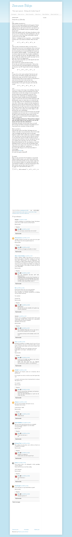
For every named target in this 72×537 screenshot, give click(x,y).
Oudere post (36, 529)
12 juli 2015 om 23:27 (25, 229)
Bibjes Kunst (38, 14)
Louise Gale (22, 213)
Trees (16, 341)
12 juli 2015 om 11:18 (22, 462)
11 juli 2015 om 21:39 (26, 422)
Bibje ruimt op (21, 14)
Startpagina (13, 14)
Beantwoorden (18, 224)
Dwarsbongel (17, 485)
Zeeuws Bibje (22, 6)
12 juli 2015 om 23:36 (25, 494)
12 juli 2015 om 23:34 (25, 389)
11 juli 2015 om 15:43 (21, 341)
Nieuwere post (15, 529)
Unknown (17, 402)
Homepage (26, 529)
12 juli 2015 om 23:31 (25, 328)
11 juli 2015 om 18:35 (23, 402)
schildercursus (26, 213)
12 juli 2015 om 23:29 (25, 273)
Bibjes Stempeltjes (30, 14)
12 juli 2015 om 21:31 (24, 485)
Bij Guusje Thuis (18, 443)
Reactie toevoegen (16, 502)
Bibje (19, 229)
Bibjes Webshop (45, 14)
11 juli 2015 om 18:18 (22, 370)
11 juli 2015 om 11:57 (26, 237)
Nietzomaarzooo (18, 237)
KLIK (20, 150)
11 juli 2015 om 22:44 (26, 443)
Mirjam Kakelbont (18, 422)
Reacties (18, 227)
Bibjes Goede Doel (54, 14)
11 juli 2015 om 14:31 (22, 316)
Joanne (16, 462)
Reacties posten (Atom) (23, 531)
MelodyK (16, 370)
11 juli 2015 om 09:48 (23, 219)
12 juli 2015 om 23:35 (25, 452)
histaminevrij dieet (16, 213)
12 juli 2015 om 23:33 (25, 357)
